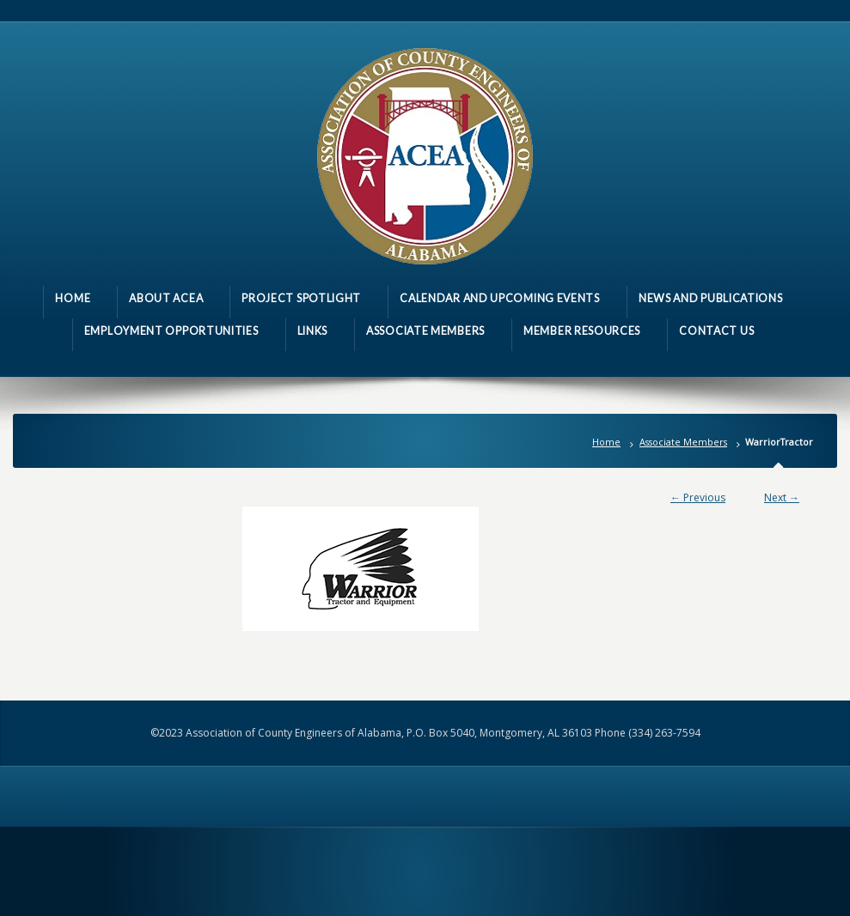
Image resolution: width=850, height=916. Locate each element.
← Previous (697, 497)
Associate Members (683, 441)
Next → (781, 497)
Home (606, 441)
